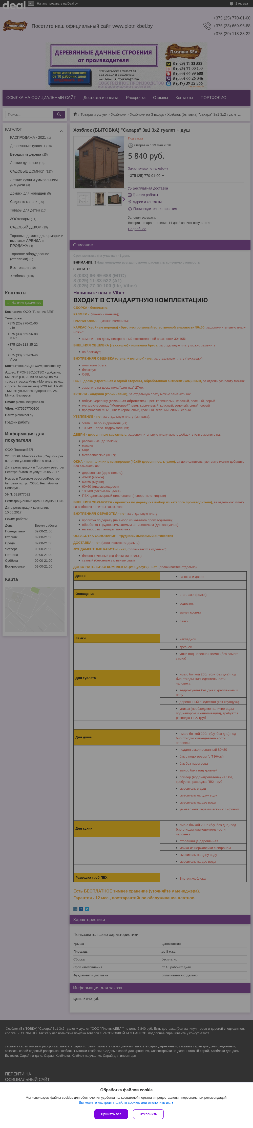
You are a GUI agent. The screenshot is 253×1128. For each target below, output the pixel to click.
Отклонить (148, 1114)
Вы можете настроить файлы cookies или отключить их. (125, 1102)
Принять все (111, 1114)
